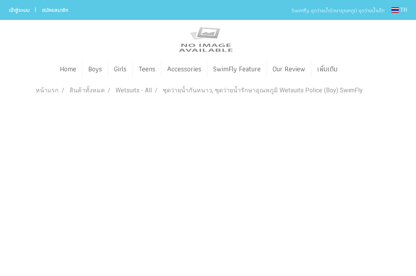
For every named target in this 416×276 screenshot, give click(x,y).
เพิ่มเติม (327, 68)
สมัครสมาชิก (55, 10)
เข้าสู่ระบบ (19, 10)
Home (68, 68)
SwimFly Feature (237, 68)
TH (399, 10)
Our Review (289, 68)
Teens (146, 68)
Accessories (184, 68)
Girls (120, 68)
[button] (354, 69)
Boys (95, 68)
